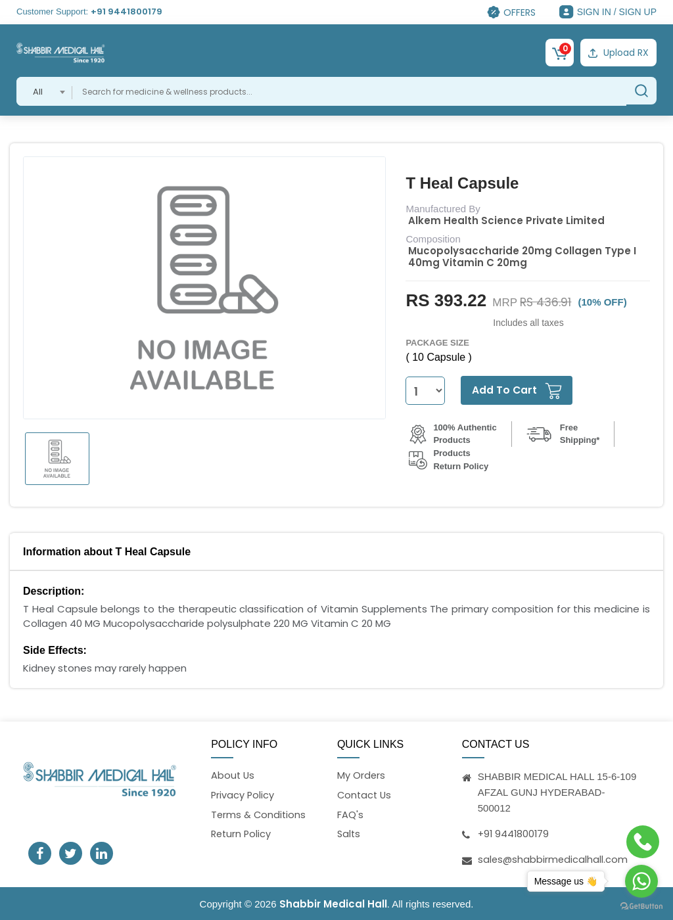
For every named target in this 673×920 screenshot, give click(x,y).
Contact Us (365, 795)
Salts (349, 835)
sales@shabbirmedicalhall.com (554, 858)
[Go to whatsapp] (641, 881)
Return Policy (242, 835)
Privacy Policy (243, 795)
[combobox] (44, 90)
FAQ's (350, 814)
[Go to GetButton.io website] (641, 906)
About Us (233, 774)
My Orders (361, 774)
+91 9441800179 (126, 11)
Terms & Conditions (259, 814)
